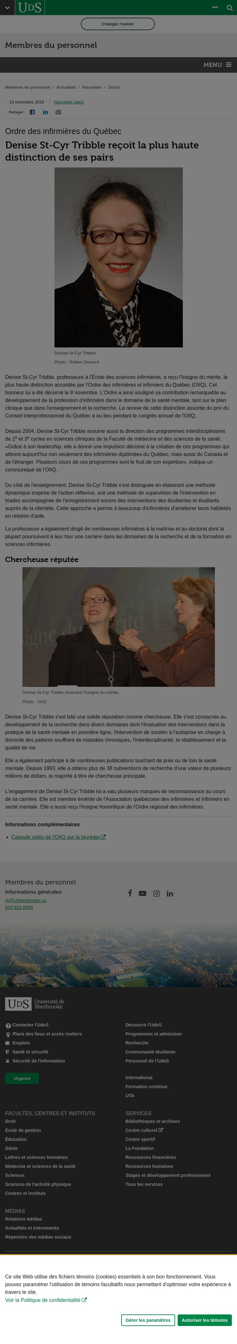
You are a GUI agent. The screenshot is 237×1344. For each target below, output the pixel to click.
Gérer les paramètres (148, 1320)
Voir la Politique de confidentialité (42, 1300)
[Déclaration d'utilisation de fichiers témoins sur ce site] (118, 1299)
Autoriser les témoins (205, 1320)
